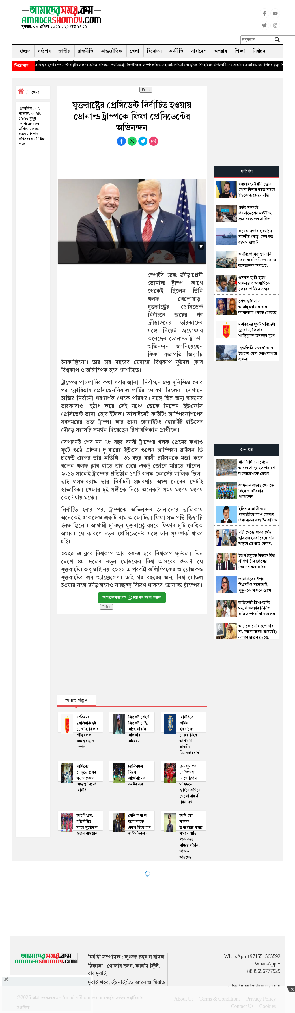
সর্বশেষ (44, 51)
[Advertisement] (188, 18)
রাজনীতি (85, 51)
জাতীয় (64, 51)
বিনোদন (154, 51)
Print (146, 89)
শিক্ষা (239, 51)
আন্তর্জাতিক (111, 51)
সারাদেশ (199, 51)
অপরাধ (220, 51)
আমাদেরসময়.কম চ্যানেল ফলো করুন (132, 597)
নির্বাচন (259, 51)
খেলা (134, 51)
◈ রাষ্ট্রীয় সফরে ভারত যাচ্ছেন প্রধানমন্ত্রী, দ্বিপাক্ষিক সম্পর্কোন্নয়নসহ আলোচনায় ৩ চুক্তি (151, 65)
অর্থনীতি (176, 51)
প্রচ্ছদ (25, 51)
